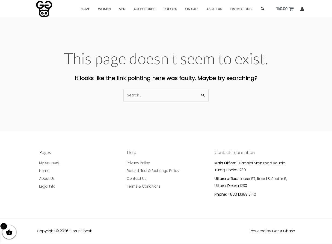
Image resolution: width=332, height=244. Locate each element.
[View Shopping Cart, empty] (285, 9)
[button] (256, 9)
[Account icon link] (302, 9)
